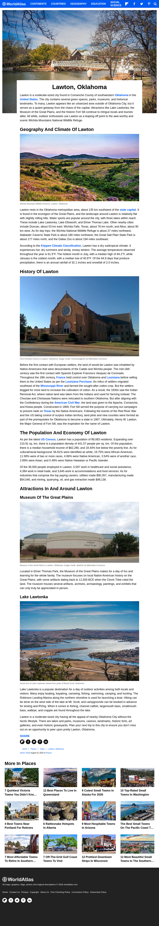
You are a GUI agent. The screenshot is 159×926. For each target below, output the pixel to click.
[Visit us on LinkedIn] (29, 900)
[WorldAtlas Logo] (15, 4)
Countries (58, 3)
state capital (128, 209)
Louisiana (113, 377)
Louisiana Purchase (78, 381)
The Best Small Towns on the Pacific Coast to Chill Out (136, 827)
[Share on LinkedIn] (45, 741)
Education (98, 3)
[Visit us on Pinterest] (23, 900)
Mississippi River (52, 385)
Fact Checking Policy (60, 892)
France (61, 377)
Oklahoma (121, 95)
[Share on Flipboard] (22, 741)
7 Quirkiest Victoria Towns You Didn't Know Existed (20, 794)
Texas (48, 411)
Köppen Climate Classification (61, 245)
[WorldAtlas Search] (155, 4)
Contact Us (14, 892)
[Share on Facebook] (28, 741)
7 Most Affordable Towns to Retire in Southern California (21, 860)
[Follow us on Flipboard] (4, 900)
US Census (48, 439)
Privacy (24, 892)
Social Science (115, 4)
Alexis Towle (25, 753)
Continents (38, 3)
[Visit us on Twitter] (17, 900)
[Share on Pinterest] (40, 741)
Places (49, 753)
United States (29, 99)
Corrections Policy (80, 892)
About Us (44, 892)
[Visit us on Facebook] (11, 900)
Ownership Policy (98, 892)
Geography (78, 3)
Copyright (34, 892)
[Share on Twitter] (34, 741)
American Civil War (67, 402)
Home (5, 892)
